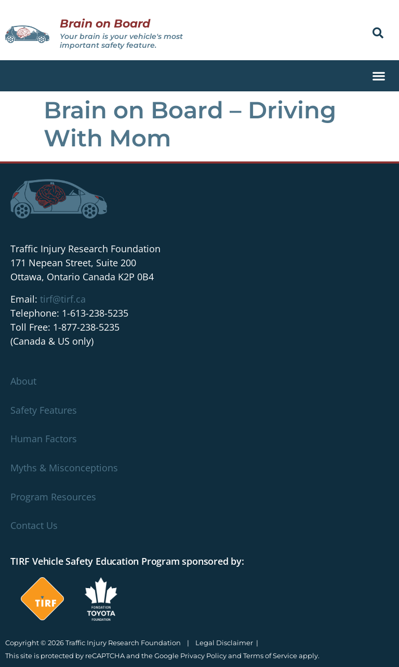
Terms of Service (270, 655)
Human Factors (43, 438)
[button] (378, 33)
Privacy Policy (203, 655)
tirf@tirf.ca (63, 299)
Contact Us (34, 525)
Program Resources (53, 497)
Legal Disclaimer (224, 642)
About (23, 381)
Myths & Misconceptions (64, 467)
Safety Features (43, 410)
